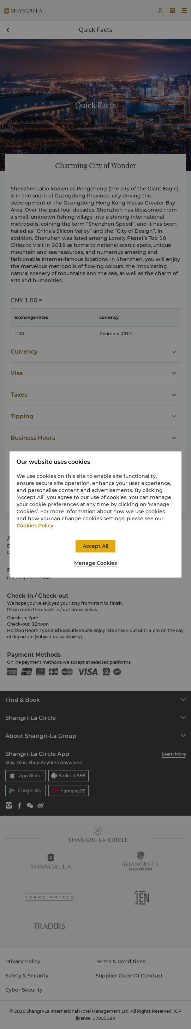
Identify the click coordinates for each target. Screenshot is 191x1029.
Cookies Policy (35, 525)
